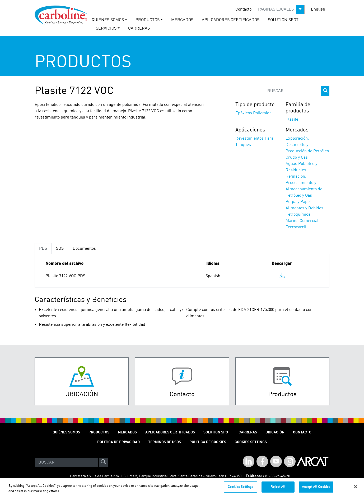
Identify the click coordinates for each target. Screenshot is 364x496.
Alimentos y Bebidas (304, 208)
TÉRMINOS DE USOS (164, 442)
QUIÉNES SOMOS (66, 432)
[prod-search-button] (325, 91)
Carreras (248, 432)
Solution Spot (216, 432)
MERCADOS (182, 20)
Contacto (243, 9)
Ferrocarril (296, 227)
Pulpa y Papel (298, 202)
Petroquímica (298, 214)
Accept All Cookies (316, 489)
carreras (139, 28)
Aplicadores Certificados (230, 20)
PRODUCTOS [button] (148, 20)
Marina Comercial (302, 221)
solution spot (283, 20)
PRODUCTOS (98, 432)
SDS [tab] (60, 249)
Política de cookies (207, 442)
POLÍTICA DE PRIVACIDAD (118, 442)
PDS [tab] (43, 249)
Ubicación (274, 432)
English (318, 9)
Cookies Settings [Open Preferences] (251, 442)
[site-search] (103, 462)
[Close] (355, 489)
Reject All (277, 489)
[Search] (67, 462)
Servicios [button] (106, 28)
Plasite (292, 119)
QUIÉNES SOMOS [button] (108, 20)
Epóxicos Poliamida (253, 113)
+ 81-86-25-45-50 (276, 476)
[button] (280, 9)
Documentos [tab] (84, 249)
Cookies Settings (240, 489)
